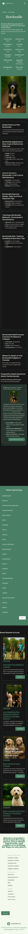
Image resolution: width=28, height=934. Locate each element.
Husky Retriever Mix (7, 510)
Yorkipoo (4, 602)
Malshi (4, 520)
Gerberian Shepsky (7, 578)
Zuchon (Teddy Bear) (8, 544)
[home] (7, 3)
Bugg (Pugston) (6, 549)
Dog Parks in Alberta (13, 866)
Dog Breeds (11, 880)
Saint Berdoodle (6, 495)
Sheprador (5, 583)
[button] (25, 3)
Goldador (4, 593)
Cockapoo (5, 612)
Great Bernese (6, 559)
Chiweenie (5, 525)
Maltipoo (4, 607)
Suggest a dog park (13, 868)
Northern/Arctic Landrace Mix (10, 505)
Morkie (4, 539)
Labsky (4, 573)
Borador (4, 563)
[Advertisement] (14, 288)
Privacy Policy (11, 897)
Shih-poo (4, 534)
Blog (9, 882)
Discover (5, 913)
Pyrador (4, 554)
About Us (10, 891)
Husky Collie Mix (6, 515)
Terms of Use (11, 899)
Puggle (4, 588)
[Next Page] (22, 618)
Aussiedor (5, 568)
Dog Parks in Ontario (13, 860)
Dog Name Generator (16, 439)
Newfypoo (5, 500)
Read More (20, 677)
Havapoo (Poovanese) (8, 597)
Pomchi (4, 529)
